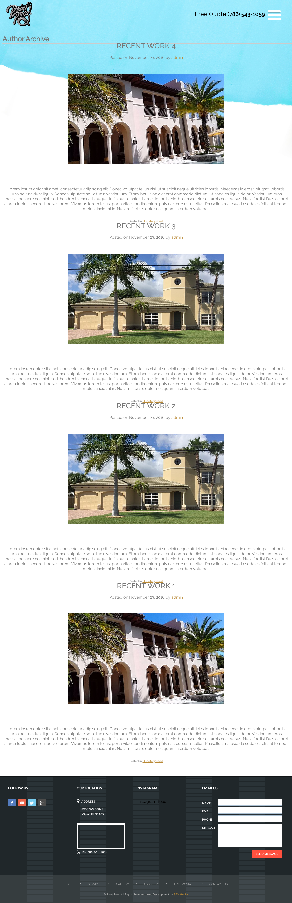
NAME (206, 803)
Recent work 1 (146, 585)
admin (177, 57)
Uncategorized (153, 221)
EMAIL (206, 811)
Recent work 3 (146, 226)
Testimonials (184, 884)
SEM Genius (181, 894)
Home (68, 884)
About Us (151, 884)
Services (94, 884)
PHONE (207, 819)
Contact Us (218, 884)
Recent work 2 (146, 405)
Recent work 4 (146, 45)
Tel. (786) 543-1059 (94, 852)
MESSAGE (209, 828)
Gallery (122, 884)
